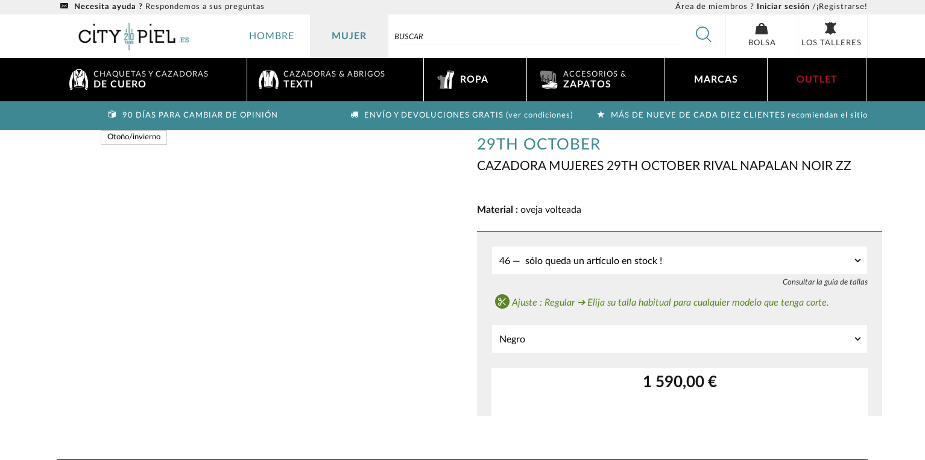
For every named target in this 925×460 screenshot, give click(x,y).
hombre (271, 36)
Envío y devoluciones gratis (460, 115)
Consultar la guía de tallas (825, 282)
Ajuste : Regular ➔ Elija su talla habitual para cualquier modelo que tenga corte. (662, 301)
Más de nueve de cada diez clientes (731, 115)
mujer (349, 36)
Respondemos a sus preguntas (161, 7)
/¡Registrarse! (771, 7)
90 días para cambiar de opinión (192, 115)
